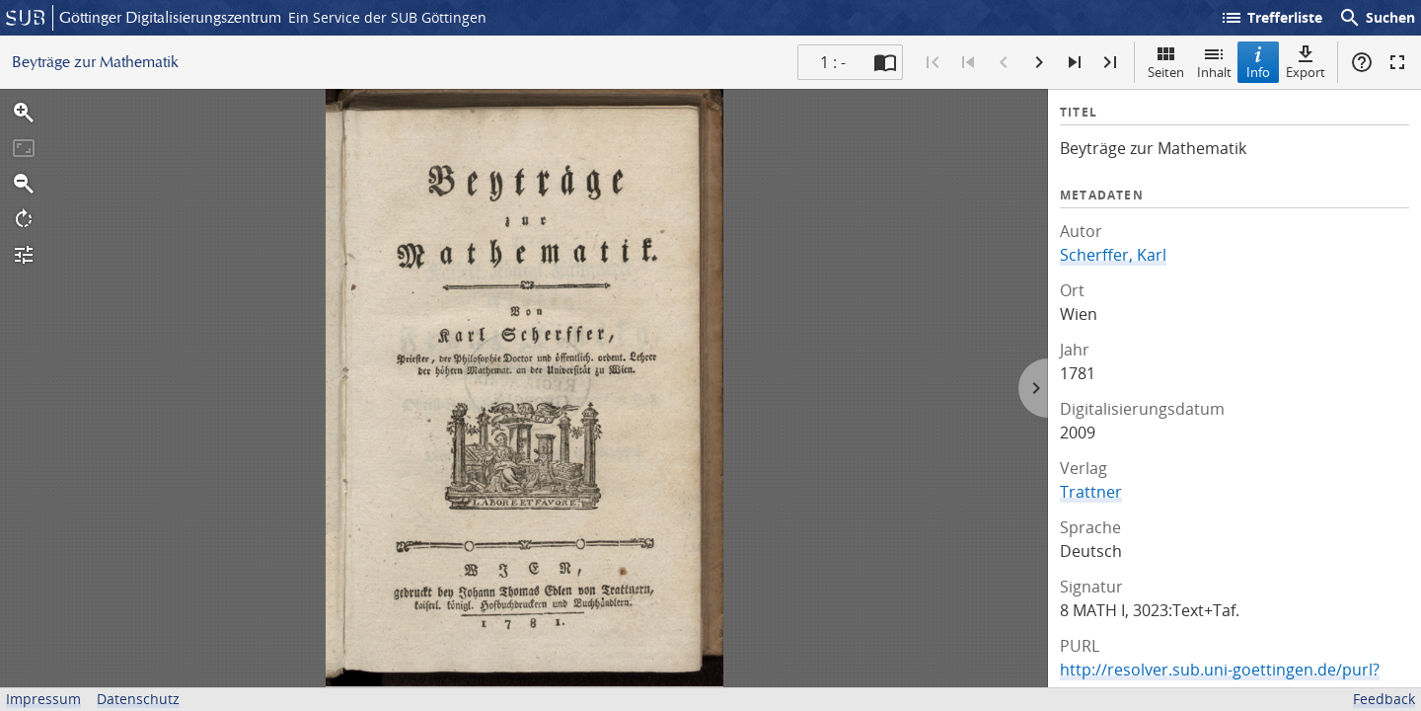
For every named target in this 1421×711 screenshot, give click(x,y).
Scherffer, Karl (1113, 255)
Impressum (43, 698)
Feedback (1384, 698)
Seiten (1166, 61)
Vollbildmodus (1397, 62)
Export (1305, 61)
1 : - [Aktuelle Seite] (833, 62)
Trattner (1091, 492)
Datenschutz (138, 698)
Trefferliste (1271, 18)
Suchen (1376, 18)
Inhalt (1214, 61)
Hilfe (1362, 62)
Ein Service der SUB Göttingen (387, 17)
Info (1258, 61)
